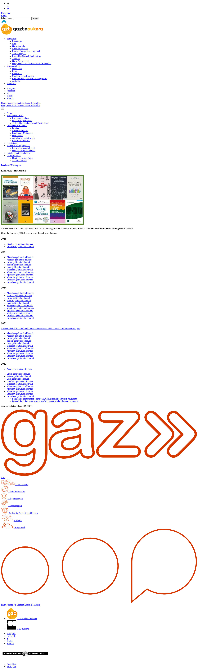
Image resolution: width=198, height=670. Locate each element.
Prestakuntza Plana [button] (15, 115)
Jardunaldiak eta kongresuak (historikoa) (30, 123)
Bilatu (4, 15)
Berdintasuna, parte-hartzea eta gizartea (29, 78)
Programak (11, 38)
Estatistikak (12, 143)
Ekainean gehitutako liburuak (20, 270)
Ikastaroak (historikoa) (22, 120)
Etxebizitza (17, 73)
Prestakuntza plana (20, 118)
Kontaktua (5, 13)
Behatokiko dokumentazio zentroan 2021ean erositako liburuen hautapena (45, 401)
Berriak (15, 128)
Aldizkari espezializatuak (23, 138)
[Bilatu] (19, 18)
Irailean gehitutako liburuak (19, 265)
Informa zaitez (13, 66)
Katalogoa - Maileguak (22, 133)
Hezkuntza (17, 68)
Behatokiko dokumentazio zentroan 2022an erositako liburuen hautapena (44, 399)
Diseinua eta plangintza (22, 158)
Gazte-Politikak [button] (13, 155)
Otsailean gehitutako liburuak (20, 244)
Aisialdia (16, 58)
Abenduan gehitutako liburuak (20, 257)
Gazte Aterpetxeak (20, 61)
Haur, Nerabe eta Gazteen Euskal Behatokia (31, 63)
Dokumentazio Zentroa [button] (17, 125)
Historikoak (17, 135)
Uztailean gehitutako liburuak (20, 381)
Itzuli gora (11, 666)
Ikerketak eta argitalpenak (23, 148)
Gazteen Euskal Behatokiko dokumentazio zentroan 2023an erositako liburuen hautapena (40, 328)
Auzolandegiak (19, 53)
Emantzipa (17, 41)
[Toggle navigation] (2, 108)
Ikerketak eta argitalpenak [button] (18, 145)
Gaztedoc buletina (20, 130)
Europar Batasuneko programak (26, 51)
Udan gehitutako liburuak (18, 267)
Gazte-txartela (18, 46)
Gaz (14, 43)
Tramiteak (11, 83)
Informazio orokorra (21, 140)
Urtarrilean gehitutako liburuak (20, 246)
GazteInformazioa (20, 48)
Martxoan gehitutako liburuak (20, 277)
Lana (14, 71)
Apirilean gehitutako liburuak (20, 275)
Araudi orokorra (19, 160)
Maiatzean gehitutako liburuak (20, 272)
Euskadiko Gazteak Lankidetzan (26, 56)
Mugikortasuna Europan (23, 76)
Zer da (9, 113)
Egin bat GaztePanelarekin (18, 153)
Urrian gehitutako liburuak (18, 262)
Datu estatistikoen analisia (23, 150)
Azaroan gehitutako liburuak (19, 260)
